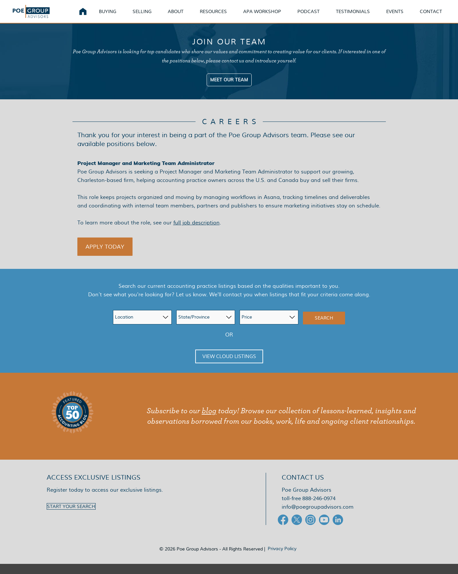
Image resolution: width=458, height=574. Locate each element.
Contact (439, 16)
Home (91, 16)
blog (209, 421)
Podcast (316, 16)
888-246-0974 (319, 508)
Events (402, 16)
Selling (149, 16)
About (183, 16)
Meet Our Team (229, 90)
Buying (115, 16)
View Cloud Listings (229, 366)
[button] (105, 257)
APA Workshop (270, 16)
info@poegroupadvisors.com (318, 517)
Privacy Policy (282, 558)
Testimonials (361, 16)
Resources (221, 16)
